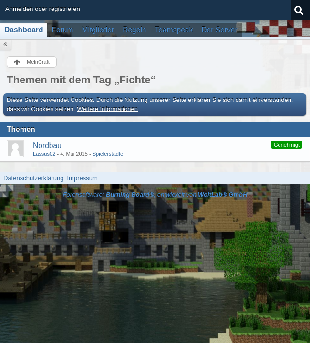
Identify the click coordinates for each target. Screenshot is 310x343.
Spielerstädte (108, 154)
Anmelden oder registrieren (42, 8)
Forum (62, 30)
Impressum (82, 178)
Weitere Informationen (107, 108)
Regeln (134, 30)
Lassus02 (44, 154)
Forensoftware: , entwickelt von (155, 194)
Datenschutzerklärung (33, 178)
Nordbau (47, 145)
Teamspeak (174, 30)
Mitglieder (98, 30)
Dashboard (23, 30)
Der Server (219, 30)
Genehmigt (287, 145)
